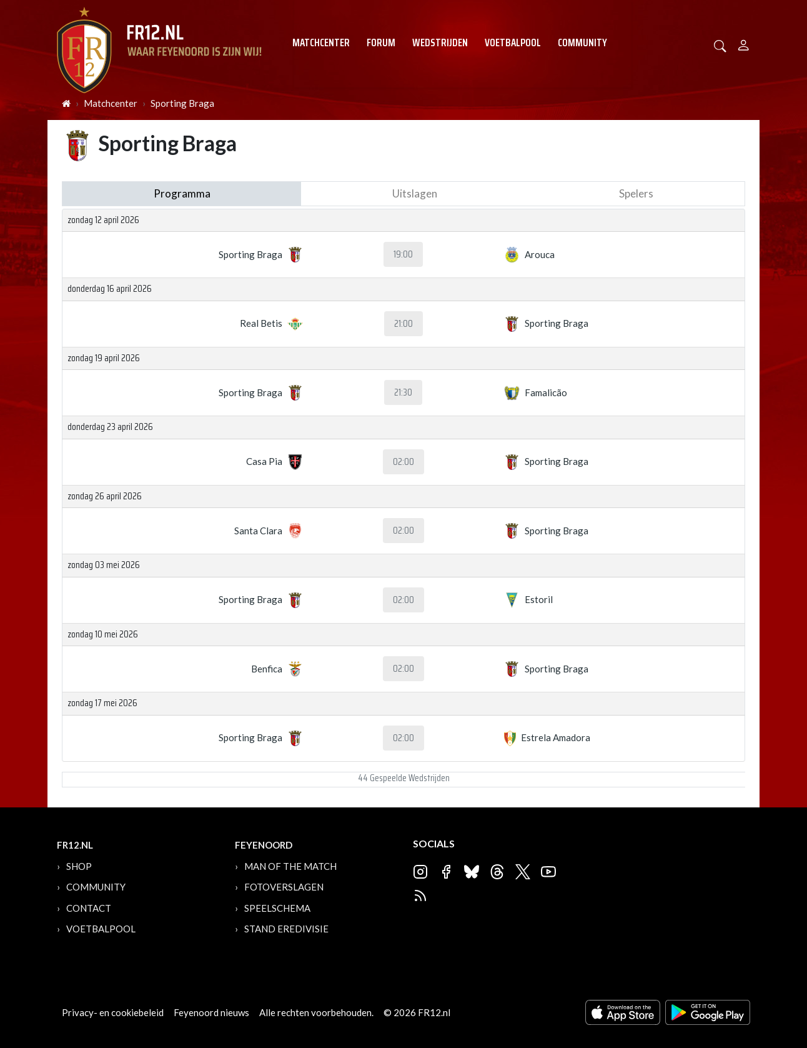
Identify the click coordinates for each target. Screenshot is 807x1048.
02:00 (403, 461)
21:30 (403, 392)
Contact (88, 908)
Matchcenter (321, 42)
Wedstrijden (440, 42)
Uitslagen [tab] (414, 193)
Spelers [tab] (636, 193)
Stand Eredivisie (286, 928)
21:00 (403, 323)
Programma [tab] (182, 193)
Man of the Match (290, 866)
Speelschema (277, 908)
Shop (79, 866)
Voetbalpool (513, 42)
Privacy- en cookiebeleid (113, 1012)
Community (582, 42)
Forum (381, 42)
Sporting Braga (182, 103)
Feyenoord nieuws (211, 1012)
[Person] (743, 43)
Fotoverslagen (284, 886)
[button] (720, 44)
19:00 (403, 254)
